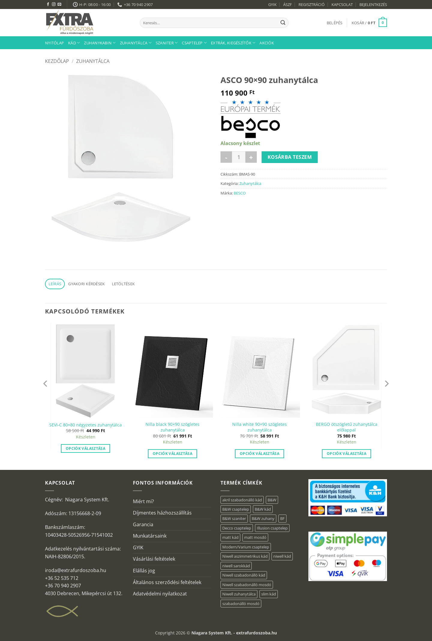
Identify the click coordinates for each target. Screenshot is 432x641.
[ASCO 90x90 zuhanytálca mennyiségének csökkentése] (226, 157)
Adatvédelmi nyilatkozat (160, 593)
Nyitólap (54, 43)
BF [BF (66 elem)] (282, 518)
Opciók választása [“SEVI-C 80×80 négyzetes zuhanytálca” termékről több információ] (85, 448)
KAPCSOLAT (342, 4)
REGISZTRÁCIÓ (311, 4)
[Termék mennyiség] (238, 157)
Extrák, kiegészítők (233, 43)
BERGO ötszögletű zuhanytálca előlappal (346, 427)
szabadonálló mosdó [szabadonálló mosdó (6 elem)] (241, 603)
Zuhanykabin (100, 43)
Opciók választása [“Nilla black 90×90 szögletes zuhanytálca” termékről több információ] (172, 453)
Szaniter (167, 43)
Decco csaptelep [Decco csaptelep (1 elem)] (236, 528)
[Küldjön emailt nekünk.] (59, 4)
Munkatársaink (149, 536)
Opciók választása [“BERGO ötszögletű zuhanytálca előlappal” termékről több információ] (346, 453)
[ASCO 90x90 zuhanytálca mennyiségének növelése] (251, 157)
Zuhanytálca (136, 43)
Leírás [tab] (55, 283)
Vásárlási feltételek (154, 559)
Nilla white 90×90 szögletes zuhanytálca (259, 427)
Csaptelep (194, 43)
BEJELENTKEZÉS (373, 4)
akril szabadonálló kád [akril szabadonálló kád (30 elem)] (242, 500)
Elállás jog (144, 570)
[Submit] (283, 23)
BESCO (240, 193)
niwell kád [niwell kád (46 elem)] (282, 556)
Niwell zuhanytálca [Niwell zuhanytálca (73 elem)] (239, 594)
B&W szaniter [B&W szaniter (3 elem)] (234, 518)
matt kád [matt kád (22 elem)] (230, 537)
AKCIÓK (267, 43)
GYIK (272, 4)
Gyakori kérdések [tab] (86, 283)
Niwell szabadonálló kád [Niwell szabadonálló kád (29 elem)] (243, 575)
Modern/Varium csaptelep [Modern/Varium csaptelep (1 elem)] (245, 547)
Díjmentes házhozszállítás (162, 512)
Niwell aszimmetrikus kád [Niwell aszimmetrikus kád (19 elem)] (245, 556)
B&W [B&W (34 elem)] (272, 500)
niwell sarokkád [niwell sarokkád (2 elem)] (236, 565)
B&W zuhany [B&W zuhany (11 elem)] (263, 518)
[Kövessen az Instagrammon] (54, 4)
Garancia (143, 524)
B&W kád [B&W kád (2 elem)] (263, 509)
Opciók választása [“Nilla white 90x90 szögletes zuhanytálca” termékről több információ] (259, 453)
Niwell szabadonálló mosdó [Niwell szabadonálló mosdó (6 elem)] (246, 584)
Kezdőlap (57, 61)
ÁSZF (287, 4)
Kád (74, 43)
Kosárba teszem (290, 157)
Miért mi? (143, 501)
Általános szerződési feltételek (167, 582)
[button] (335, 23)
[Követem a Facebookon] (48, 4)
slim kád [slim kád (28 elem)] (268, 594)
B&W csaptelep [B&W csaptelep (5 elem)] (235, 509)
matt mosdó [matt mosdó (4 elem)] (255, 537)
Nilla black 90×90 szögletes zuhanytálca (173, 427)
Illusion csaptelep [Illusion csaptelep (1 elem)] (272, 528)
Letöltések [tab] (123, 283)
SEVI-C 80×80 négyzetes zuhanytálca (85, 425)
